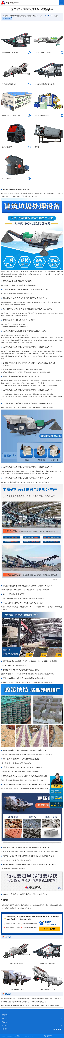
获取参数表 (59, 791)
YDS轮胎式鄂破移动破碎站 (16, 990)
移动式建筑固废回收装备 (17, 963)
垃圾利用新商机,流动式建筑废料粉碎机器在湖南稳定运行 (16, 998)
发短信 (17, 1036)
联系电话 (56, 804)
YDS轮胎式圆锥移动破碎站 (47, 990)
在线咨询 (7, 18)
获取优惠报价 (49, 929)
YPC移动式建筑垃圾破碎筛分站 (47, 963)
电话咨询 (49, 1036)
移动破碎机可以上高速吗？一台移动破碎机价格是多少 (17, 908)
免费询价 (55, 786)
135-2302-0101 (48, 16)
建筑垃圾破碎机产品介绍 (39, 1002)
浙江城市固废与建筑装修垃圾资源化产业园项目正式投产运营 (47, 998)
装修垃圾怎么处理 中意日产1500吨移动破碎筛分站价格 (16, 1002)
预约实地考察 (59, 797)
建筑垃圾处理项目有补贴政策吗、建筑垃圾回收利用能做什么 (19, 905)
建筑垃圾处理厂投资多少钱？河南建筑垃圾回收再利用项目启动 (47, 1005)
